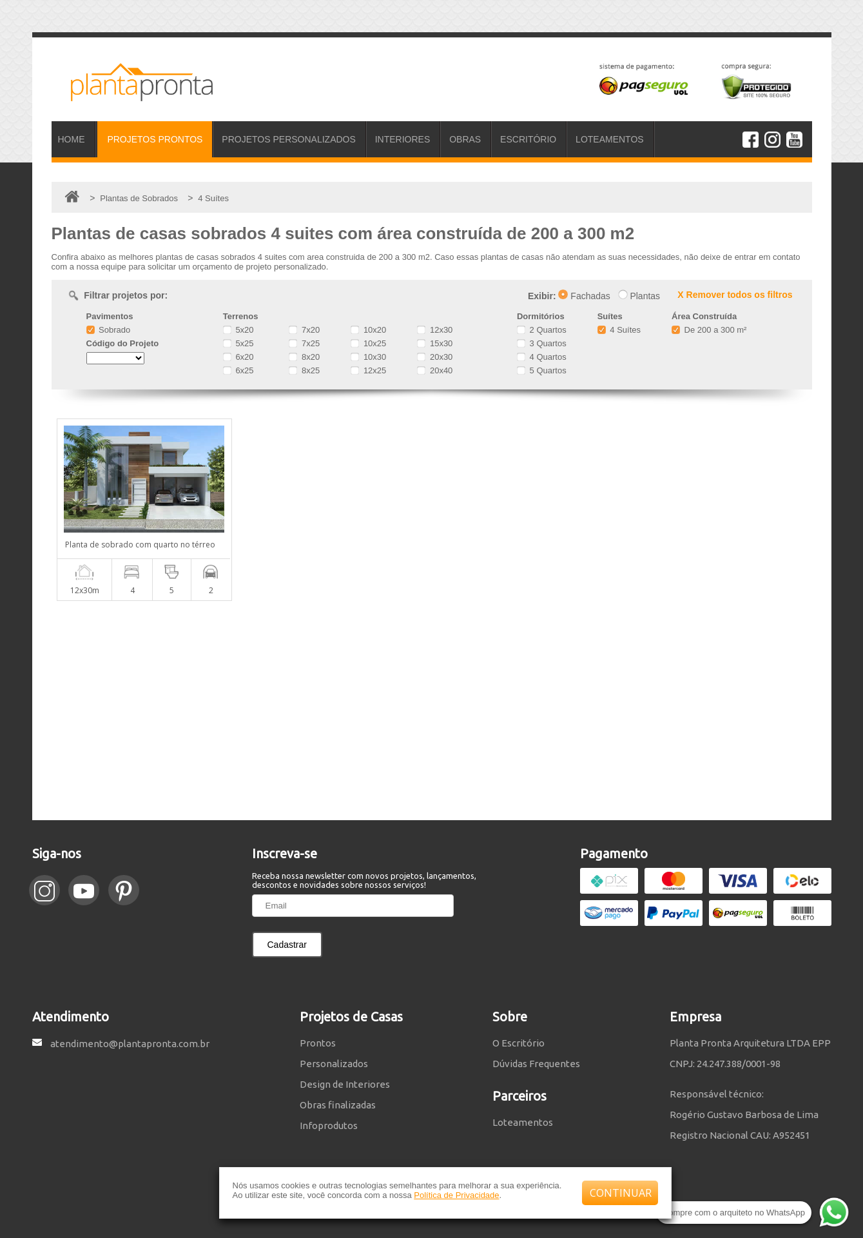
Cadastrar (287, 944)
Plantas (639, 296)
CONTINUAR (621, 1193)
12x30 (434, 330)
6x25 (238, 370)
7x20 (304, 330)
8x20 (304, 357)
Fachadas (584, 296)
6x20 (238, 357)
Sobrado (108, 330)
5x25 (238, 343)
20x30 (434, 357)
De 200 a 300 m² (709, 330)
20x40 (434, 370)
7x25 (304, 343)
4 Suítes (619, 330)
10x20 (368, 330)
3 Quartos (542, 343)
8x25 (304, 370)
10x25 (368, 343)
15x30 (434, 343)
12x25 (368, 370)
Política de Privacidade (456, 1195)
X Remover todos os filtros (734, 295)
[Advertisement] (432, 710)
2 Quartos (542, 330)
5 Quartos (542, 370)
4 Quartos (542, 357)
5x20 (238, 330)
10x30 (368, 357)
